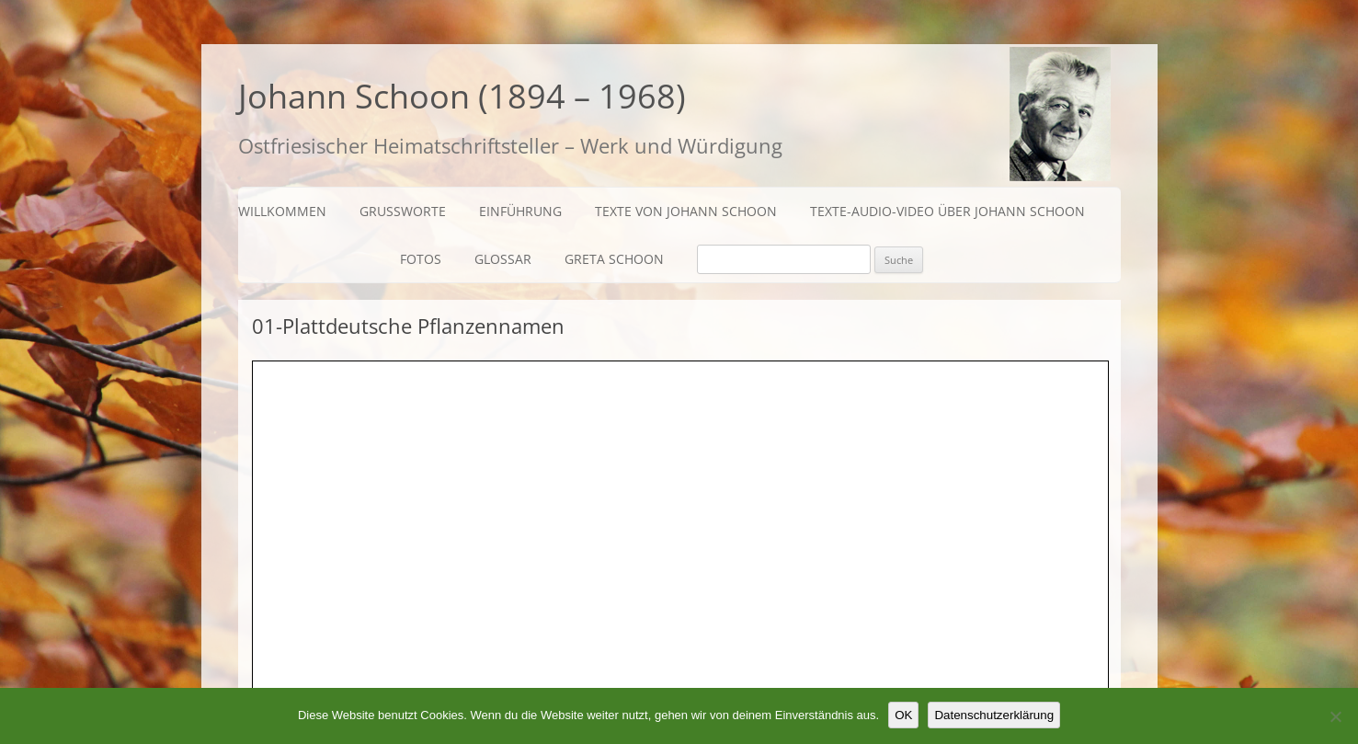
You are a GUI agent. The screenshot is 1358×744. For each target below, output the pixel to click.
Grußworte (402, 211)
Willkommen (282, 211)
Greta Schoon (614, 259)
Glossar (502, 259)
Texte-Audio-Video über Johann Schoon (947, 211)
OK (903, 715)
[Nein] (1335, 716)
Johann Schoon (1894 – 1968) (462, 96)
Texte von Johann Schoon (686, 211)
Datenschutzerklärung (994, 715)
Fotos (420, 259)
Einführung (520, 211)
